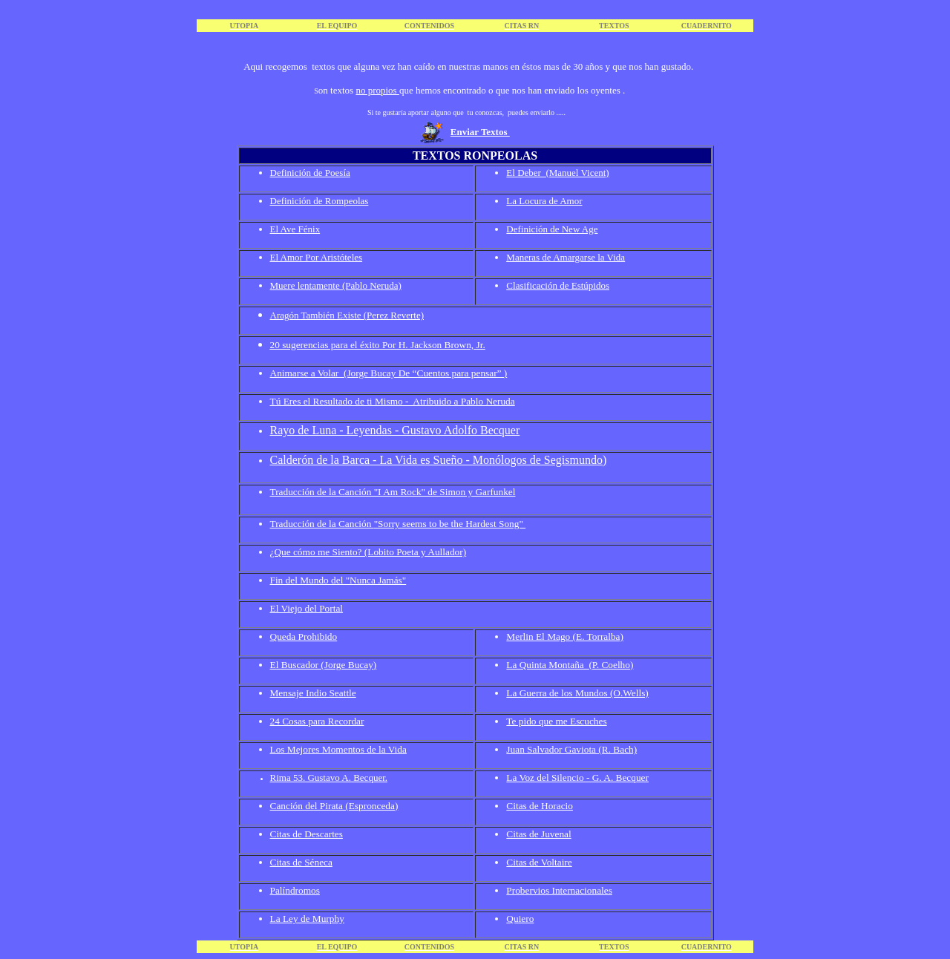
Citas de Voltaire (538, 862)
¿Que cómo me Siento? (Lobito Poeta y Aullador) (368, 551)
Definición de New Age (551, 229)
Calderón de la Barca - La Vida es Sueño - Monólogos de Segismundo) (438, 460)
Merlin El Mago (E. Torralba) (564, 636)
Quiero (520, 918)
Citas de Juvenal (538, 833)
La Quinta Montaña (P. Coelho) (569, 664)
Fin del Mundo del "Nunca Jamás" (338, 580)
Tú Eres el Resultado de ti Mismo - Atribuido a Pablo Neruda (392, 401)
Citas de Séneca (301, 862)
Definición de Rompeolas (319, 200)
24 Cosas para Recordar (317, 721)
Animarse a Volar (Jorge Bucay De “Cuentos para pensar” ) (389, 373)
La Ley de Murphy (307, 918)
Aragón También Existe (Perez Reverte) (347, 315)
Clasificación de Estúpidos (557, 285)
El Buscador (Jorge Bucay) (323, 664)
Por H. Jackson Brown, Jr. (433, 344)
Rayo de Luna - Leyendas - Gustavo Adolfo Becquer (395, 430)
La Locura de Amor (544, 200)
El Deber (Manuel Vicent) (557, 172)
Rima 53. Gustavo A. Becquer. (329, 777)
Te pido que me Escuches (556, 721)
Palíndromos (295, 890)
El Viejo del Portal (307, 608)
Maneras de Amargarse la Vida (565, 257)
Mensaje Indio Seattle (313, 692)
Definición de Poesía (310, 172)
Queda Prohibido (304, 636)
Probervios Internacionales (559, 890)
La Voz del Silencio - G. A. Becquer (577, 777)
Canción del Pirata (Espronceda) (334, 805)
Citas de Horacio (539, 805)
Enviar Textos (480, 131)
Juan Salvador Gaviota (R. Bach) (571, 749)
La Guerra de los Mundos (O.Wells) (577, 692)
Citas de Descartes (306, 833)
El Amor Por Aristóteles (316, 257)
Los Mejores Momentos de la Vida (338, 749)
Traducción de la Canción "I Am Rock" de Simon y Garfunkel (393, 491)
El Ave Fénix (295, 229)
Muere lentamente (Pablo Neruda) (336, 285)
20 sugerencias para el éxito (326, 344)
